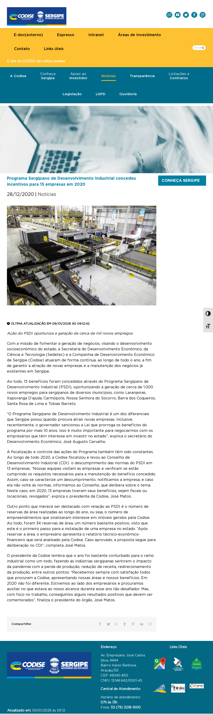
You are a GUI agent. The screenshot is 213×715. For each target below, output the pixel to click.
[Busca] (202, 47)
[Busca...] (199, 47)
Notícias (47, 194)
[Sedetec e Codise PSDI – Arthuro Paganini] (81, 255)
